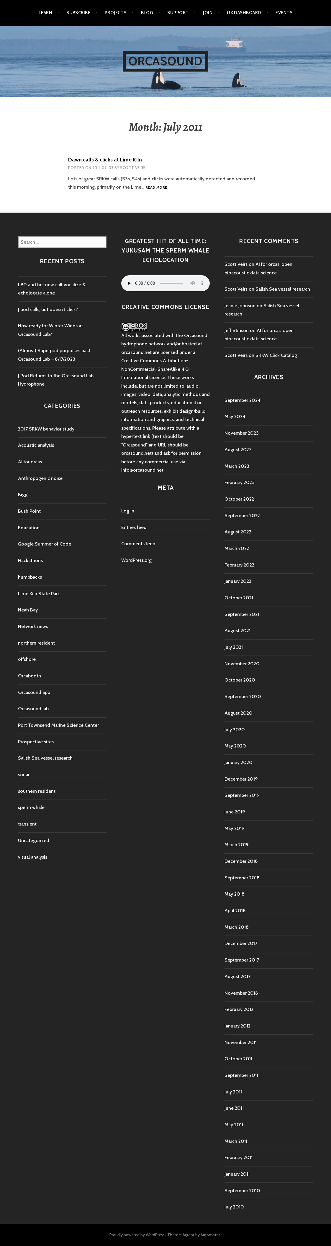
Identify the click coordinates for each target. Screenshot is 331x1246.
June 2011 (234, 1108)
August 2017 (237, 976)
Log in (127, 511)
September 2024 (242, 400)
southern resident (36, 791)
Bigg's (24, 494)
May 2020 (235, 746)
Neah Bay (28, 610)
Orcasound (166, 61)
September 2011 (241, 1075)
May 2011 (234, 1124)
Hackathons (30, 560)
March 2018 (237, 927)
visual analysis (32, 857)
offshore (27, 659)
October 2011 (238, 1058)
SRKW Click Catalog (276, 355)
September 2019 (242, 795)
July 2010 (234, 1207)
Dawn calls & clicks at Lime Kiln (105, 159)
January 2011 (237, 1174)
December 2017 (241, 943)
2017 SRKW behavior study (46, 429)
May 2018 (235, 894)
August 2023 (238, 449)
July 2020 (235, 729)
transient (27, 824)
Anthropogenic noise (40, 478)
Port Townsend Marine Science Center (58, 725)
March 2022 (237, 548)
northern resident (36, 643)
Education (29, 527)
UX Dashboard (244, 12)
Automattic (211, 1234)
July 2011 (233, 1092)
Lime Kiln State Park (39, 593)
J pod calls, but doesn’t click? (48, 309)
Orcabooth (29, 676)
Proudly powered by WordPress (137, 1234)
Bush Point (29, 511)
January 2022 (238, 581)
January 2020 (239, 762)
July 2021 (234, 647)
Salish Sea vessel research (45, 758)
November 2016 (241, 993)
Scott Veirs (132, 167)
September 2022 (242, 515)
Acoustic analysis (36, 445)
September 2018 (242, 878)
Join (207, 12)
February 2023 (240, 482)
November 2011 (241, 1042)
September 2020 (243, 696)
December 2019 (241, 779)
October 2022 (239, 499)
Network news (33, 626)
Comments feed (138, 543)
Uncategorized (33, 840)
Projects (116, 12)
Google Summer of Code (44, 544)
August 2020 (239, 713)
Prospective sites (36, 742)
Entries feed (134, 527)
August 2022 (238, 532)
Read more (156, 187)
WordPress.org (136, 560)
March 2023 (237, 466)
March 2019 (237, 844)
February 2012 (239, 1009)
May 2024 (235, 416)
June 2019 (235, 812)
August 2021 (237, 630)
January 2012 (237, 1026)
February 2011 (239, 1157)
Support (178, 12)
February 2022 (239, 565)
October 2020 (240, 680)
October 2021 (239, 598)
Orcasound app (34, 692)
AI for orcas (30, 462)
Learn (45, 12)
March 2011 (236, 1141)
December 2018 (241, 861)
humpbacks (30, 577)
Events (284, 12)
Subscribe (78, 12)
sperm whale (31, 807)
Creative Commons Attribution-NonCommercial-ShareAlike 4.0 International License (155, 369)
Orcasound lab (33, 708)
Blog (147, 12)
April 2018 (235, 910)
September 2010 (242, 1190)
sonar (24, 774)
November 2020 (242, 663)
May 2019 (235, 828)
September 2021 (242, 614)
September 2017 (242, 960)
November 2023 (242, 433)
